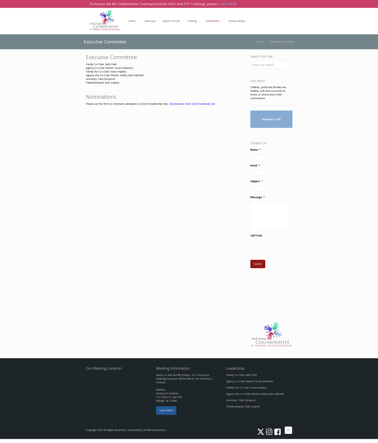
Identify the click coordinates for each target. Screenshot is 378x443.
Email (255, 165)
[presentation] (277, 247)
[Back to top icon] (288, 430)
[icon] (277, 432)
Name (255, 149)
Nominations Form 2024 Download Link (192, 103)
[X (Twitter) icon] (260, 432)
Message (257, 197)
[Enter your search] (271, 64)
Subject (256, 181)
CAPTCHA (256, 235)
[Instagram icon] (269, 432)
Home (259, 41)
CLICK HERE (228, 4)
